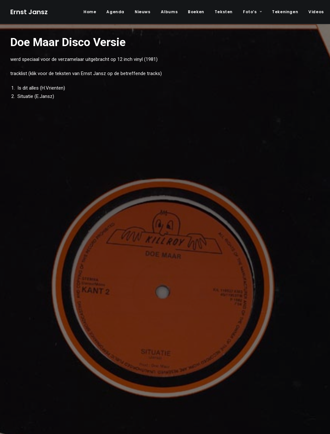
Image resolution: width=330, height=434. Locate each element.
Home (89, 11)
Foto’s (252, 11)
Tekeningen (285, 11)
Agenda (115, 11)
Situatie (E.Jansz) (35, 96)
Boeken (196, 11)
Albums (169, 11)
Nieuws (142, 11)
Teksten (224, 11)
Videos (316, 11)
